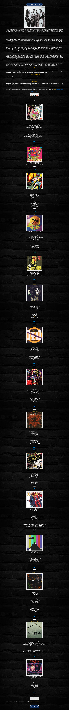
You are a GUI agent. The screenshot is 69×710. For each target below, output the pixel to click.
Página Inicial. (34, 705)
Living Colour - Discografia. (34, 4)
